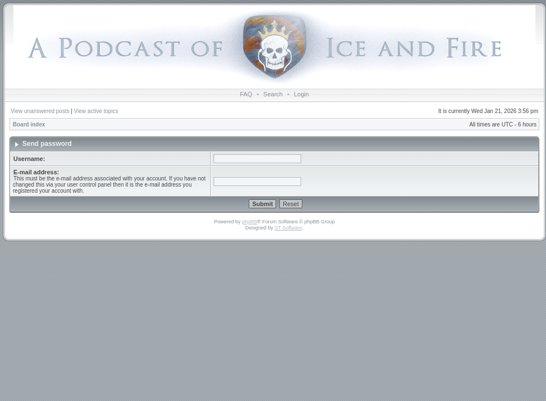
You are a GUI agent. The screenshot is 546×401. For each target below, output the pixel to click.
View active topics (96, 111)
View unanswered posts (40, 111)
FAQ (246, 94)
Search (273, 94)
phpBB (249, 221)
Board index (29, 124)
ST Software (288, 228)
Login (301, 94)
